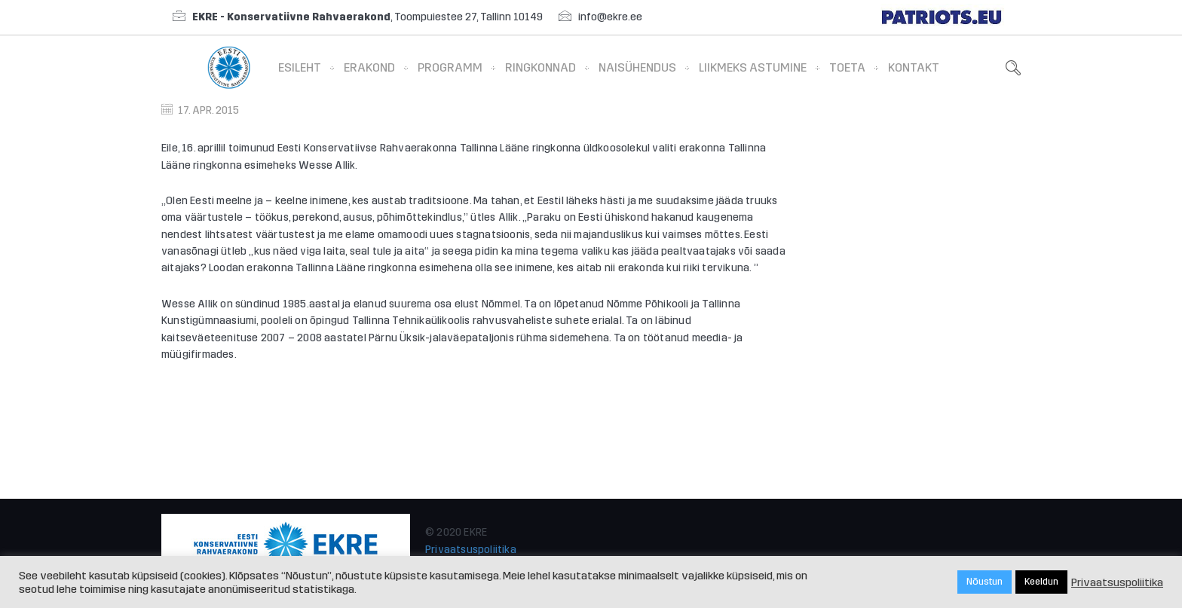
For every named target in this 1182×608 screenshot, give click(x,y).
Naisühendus (637, 67)
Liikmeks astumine (753, 67)
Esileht (299, 67)
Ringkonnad (540, 67)
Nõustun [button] (984, 582)
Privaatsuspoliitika (470, 549)
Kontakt (913, 67)
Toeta (847, 67)
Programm (450, 67)
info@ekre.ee (610, 17)
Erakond (369, 67)
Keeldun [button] (1041, 582)
